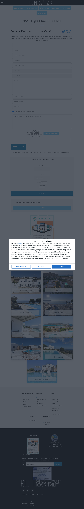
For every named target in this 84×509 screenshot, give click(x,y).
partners (20, 243)
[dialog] (42, 254)
